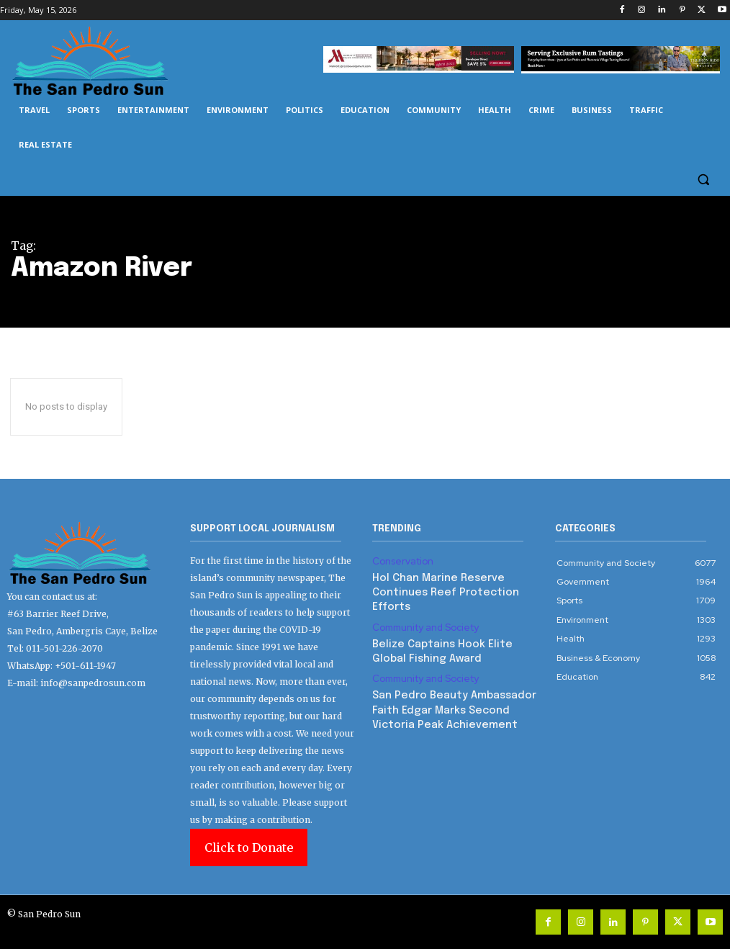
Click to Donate (248, 847)
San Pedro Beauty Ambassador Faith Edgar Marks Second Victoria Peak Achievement (450, 683)
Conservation (399, 561)
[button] (703, 180)
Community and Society (421, 608)
